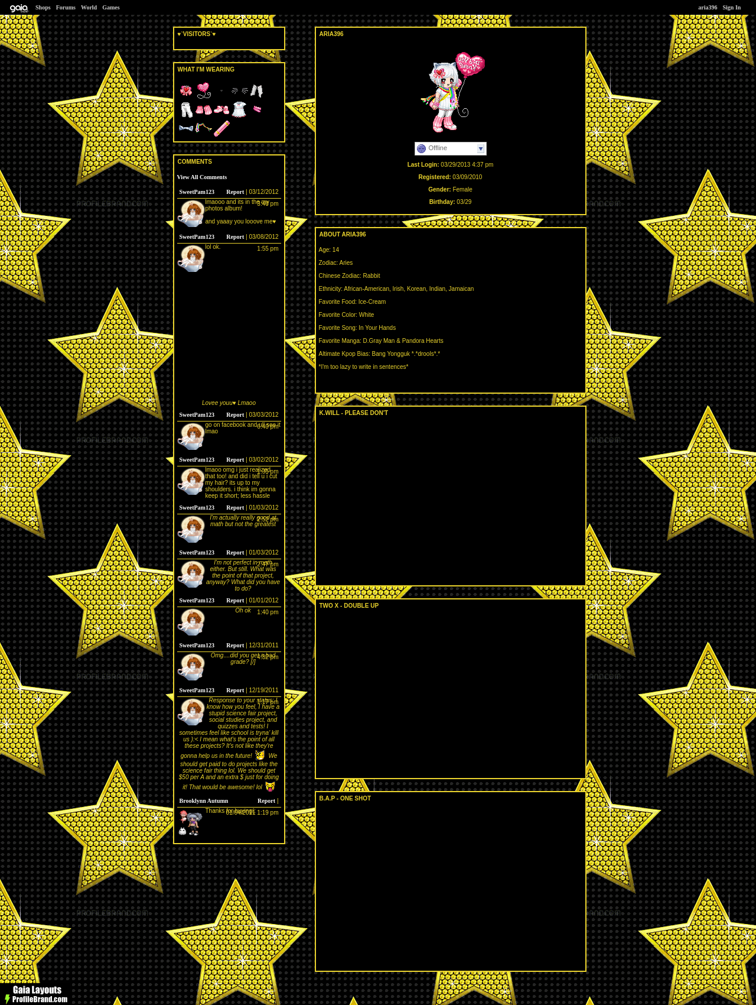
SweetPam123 (197, 192)
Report (235, 192)
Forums (66, 7)
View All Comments (202, 177)
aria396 (707, 7)
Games (110, 7)
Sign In (732, 7)
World (89, 7)
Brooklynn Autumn (204, 800)
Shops (43, 7)
